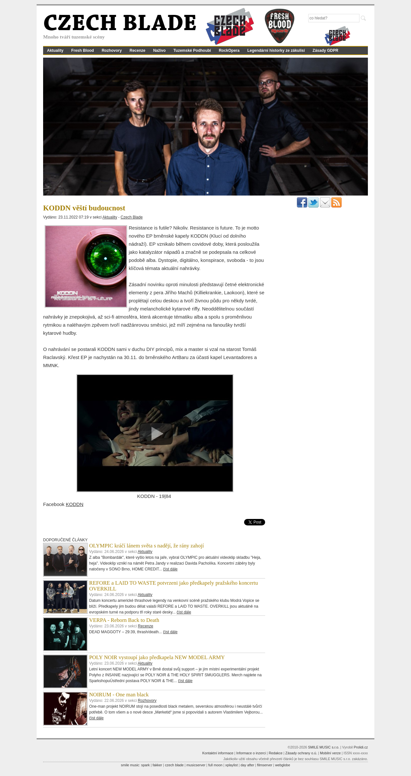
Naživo (159, 50)
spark (145, 765)
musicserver (195, 765)
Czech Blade (132, 217)
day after (247, 765)
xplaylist (231, 765)
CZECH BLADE (120, 24)
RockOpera (229, 50)
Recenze (138, 50)
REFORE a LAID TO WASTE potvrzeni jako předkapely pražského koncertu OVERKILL (173, 586)
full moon (215, 765)
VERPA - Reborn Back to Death (124, 620)
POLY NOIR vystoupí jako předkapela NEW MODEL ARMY (157, 657)
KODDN (74, 504)
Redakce (276, 753)
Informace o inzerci (251, 753)
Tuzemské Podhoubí (192, 50)
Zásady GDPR (325, 50)
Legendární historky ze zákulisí (276, 50)
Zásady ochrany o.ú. (301, 753)
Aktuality (55, 50)
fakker (157, 765)
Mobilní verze (330, 753)
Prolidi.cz (361, 747)
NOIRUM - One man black (119, 695)
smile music (130, 765)
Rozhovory (112, 50)
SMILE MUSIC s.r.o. (323, 747)
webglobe (282, 765)
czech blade (174, 765)
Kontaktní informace (217, 753)
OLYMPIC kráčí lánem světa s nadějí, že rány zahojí (146, 546)
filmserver (264, 765)
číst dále (170, 569)
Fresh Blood (82, 50)
